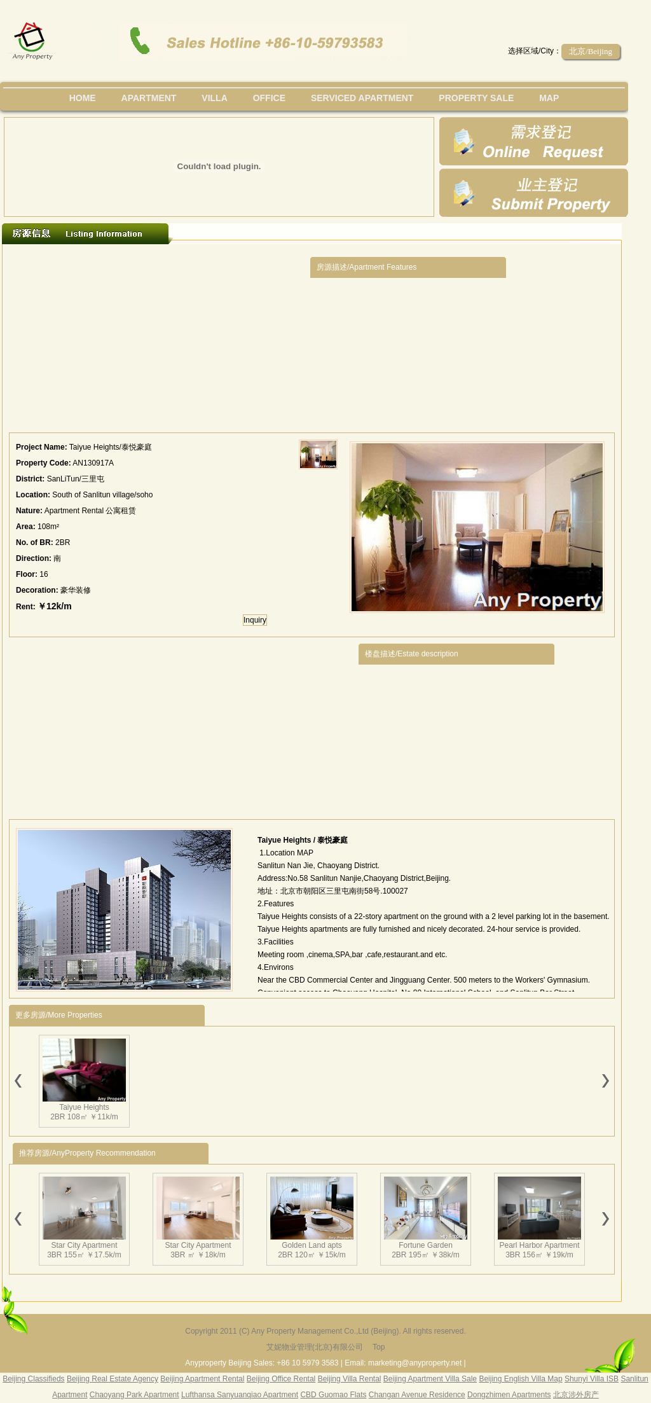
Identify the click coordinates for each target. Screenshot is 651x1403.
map (549, 98)
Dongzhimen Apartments (509, 1394)
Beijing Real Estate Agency (112, 1378)
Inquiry (254, 620)
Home (82, 98)
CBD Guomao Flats (333, 1394)
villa (214, 98)
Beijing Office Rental (281, 1378)
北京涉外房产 (576, 1394)
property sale (476, 98)
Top (379, 1347)
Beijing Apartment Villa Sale (430, 1378)
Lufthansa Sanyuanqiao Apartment (239, 1394)
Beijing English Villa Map (520, 1378)
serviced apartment (362, 98)
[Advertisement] (159, 341)
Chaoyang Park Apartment (134, 1394)
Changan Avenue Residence (417, 1394)
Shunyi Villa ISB (592, 1378)
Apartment (149, 98)
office (269, 98)
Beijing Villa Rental (349, 1378)
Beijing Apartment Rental (202, 1378)
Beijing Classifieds (33, 1378)
